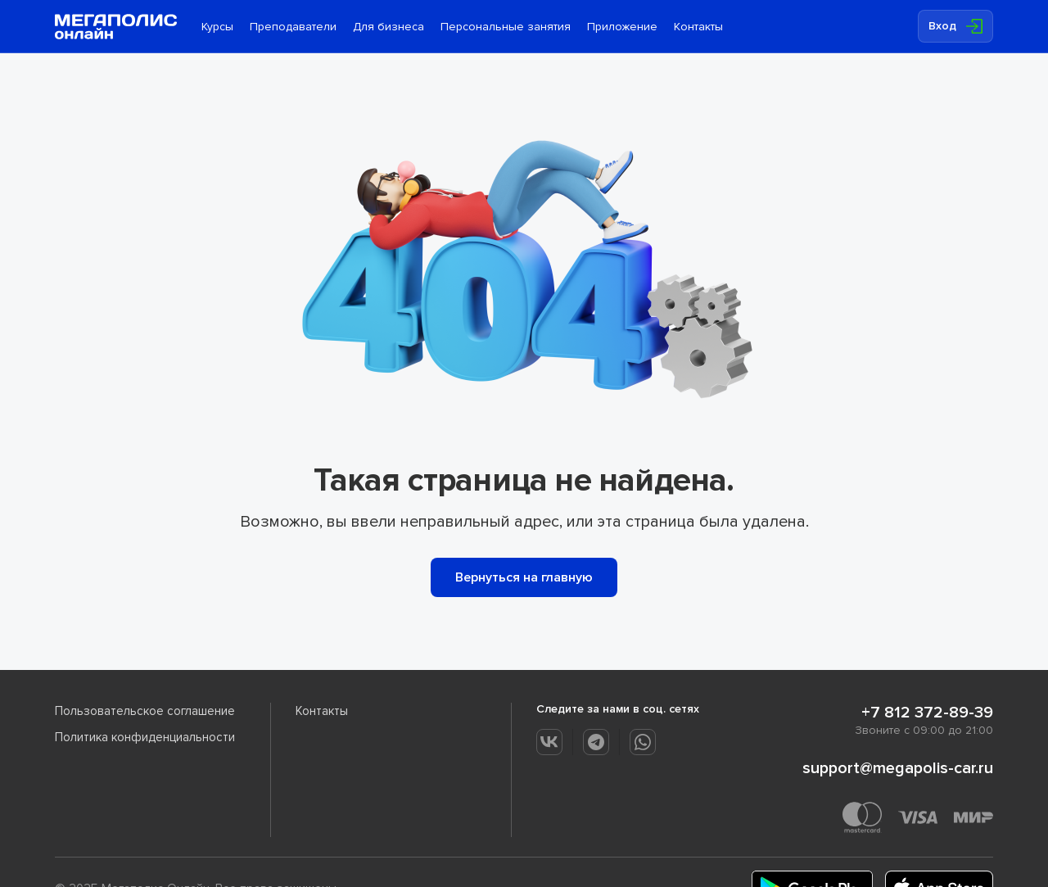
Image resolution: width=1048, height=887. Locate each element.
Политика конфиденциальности (145, 737)
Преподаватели (293, 27)
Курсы (217, 27)
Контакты (698, 27)
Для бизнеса (388, 27)
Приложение (622, 27)
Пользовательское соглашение (145, 711)
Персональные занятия (505, 27)
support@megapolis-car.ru (897, 768)
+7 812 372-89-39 (927, 712)
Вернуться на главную (524, 577)
